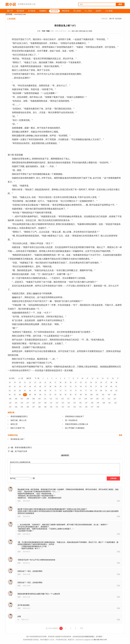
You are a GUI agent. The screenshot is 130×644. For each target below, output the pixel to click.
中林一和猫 (46, 31)
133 (63, 403)
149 (45, 407)
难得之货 (14, 424)
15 (107, 378)
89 (35, 394)
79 (96, 390)
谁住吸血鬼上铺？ (17, 439)
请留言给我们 (89, 636)
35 (96, 382)
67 (35, 390)
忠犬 (87, 31)
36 (101, 382)
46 (40, 386)
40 (9, 386)
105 (10, 399)
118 (85, 399)
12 (92, 378)
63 (15, 390)
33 (86, 382)
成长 (76, 31)
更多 (120, 435)
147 (33, 407)
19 (15, 382)
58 (101, 386)
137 (86, 403)
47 (45, 386)
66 (30, 390)
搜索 (120, 4)
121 (103, 399)
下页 (81, 628)
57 (96, 386)
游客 (19, 501)
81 (106, 390)
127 (27, 403)
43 (25, 386)
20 (20, 382)
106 (16, 399)
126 (22, 403)
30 (70, 382)
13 (97, 378)
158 (98, 407)
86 (20, 394)
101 (97, 394)
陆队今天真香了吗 (17, 428)
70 (50, 390)
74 (70, 390)
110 (39, 399)
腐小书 (111, 18)
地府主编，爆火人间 (18, 420)
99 (86, 394)
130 (45, 403)
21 (25, 382)
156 (86, 407)
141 (109, 403)
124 (10, 403)
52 (70, 386)
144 (16, 407)
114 (62, 399)
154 (74, 407)
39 (116, 382)
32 (81, 382)
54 (81, 386)
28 (60, 382)
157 (92, 407)
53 (75, 386)
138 (92, 403)
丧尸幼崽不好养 (21, 451)
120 (97, 399)
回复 (118, 501)
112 (51, 399)
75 (75, 390)
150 (51, 407)
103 (109, 394)
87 (25, 394)
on (18, 619)
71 (55, 390)
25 (45, 382)
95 (65, 394)
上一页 (20, 378)
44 (30, 386)
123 (115, 399)
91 (45, 394)
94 (60, 394)
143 (10, 407)
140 (104, 403)
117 (80, 399)
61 (116, 386)
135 (74, 403)
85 (15, 394)
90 (40, 394)
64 (20, 390)
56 (91, 386)
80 (101, 390)
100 (91, 394)
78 (91, 390)
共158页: (12, 378)
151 (57, 407)
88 (30, 394)
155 (80, 407)
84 (9, 394)
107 (22, 399)
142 (115, 403)
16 (112, 378)
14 (102, 378)
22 (30, 382)
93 (55, 394)
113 (57, 399)
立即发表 (113, 478)
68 (40, 390)
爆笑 (90, 31)
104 (115, 394)
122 (109, 399)
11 (87, 378)
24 (40, 382)
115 (68, 399)
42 (20, 386)
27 (55, 382)
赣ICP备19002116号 (100, 639)
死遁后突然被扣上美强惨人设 (76, 424)
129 (39, 403)
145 (22, 407)
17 (118, 378)
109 (33, 399)
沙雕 (80, 31)
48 (50, 386)
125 (16, 403)
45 (35, 386)
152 (63, 407)
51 (65, 386)
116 (74, 399)
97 (75, 394)
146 (27, 407)
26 (50, 382)
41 (15, 386)
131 (51, 403)
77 (86, 390)
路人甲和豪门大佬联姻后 (75, 428)
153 (68, 407)
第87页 (28, 378)
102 (103, 394)
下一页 (37, 378)
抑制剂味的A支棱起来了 (74, 416)
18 (9, 382)
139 (98, 403)
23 (35, 382)
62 (9, 390)
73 (65, 390)
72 (60, 390)
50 (60, 386)
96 (70, 394)
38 (111, 382)
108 (27, 399)
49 (55, 386)
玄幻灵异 (118, 18)
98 (81, 394)
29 (65, 382)
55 (86, 386)
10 (82, 378)
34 (91, 382)
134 (68, 403)
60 (111, 386)
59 (106, 386)
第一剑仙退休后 (71, 420)
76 (81, 390)
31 (75, 382)
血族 (83, 31)
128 (33, 403)
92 (50, 394)
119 (91, 399)
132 (57, 403)
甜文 (73, 31)
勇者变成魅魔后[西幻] (19, 416)
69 (45, 390)
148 (39, 407)
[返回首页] (65, 455)
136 (80, 403)
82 (111, 390)
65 (25, 390)
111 (45, 399)
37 (106, 382)
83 (116, 390)
